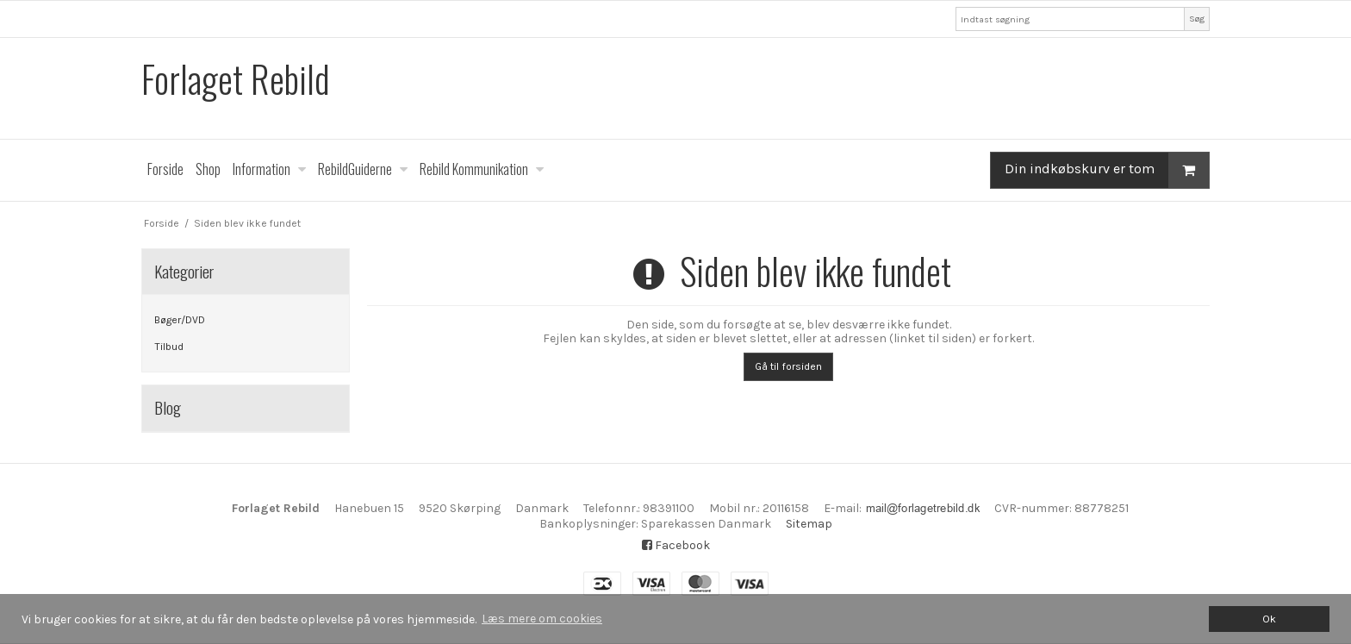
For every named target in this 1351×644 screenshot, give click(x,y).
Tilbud (169, 347)
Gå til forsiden (788, 366)
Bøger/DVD (179, 320)
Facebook (676, 545)
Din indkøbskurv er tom (1107, 170)
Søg (1197, 18)
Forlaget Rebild (235, 79)
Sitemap (809, 523)
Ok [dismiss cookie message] (1269, 618)
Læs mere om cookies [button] (542, 618)
